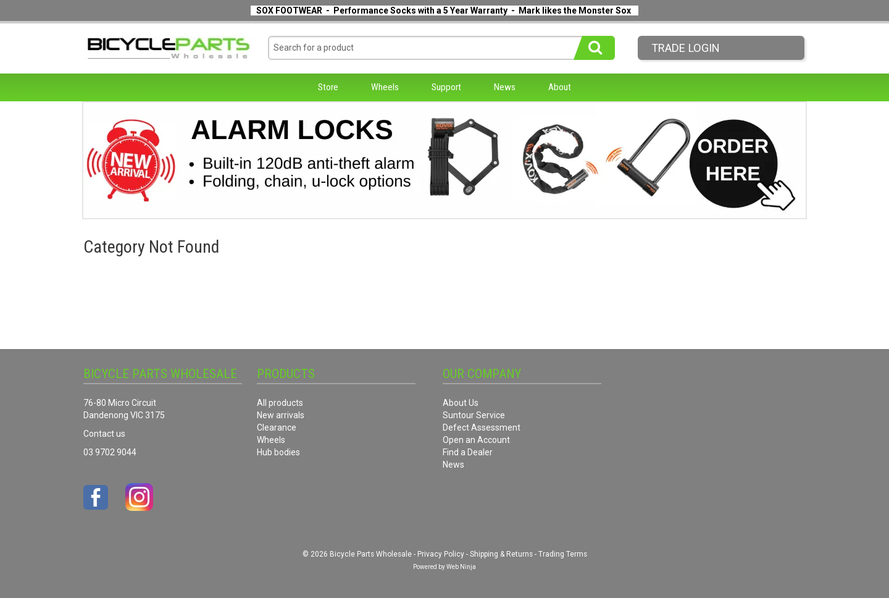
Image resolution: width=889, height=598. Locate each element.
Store (328, 87)
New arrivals (280, 415)
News (504, 87)
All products (280, 403)
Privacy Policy (440, 554)
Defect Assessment (481, 427)
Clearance (276, 427)
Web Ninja (461, 566)
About (559, 87)
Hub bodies (278, 452)
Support (446, 87)
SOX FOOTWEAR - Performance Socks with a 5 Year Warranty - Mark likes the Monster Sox (443, 10)
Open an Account (476, 440)
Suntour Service (474, 415)
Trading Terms (562, 554)
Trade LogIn (685, 47)
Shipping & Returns (501, 554)
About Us (460, 403)
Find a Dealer (468, 452)
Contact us (104, 434)
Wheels (385, 87)
